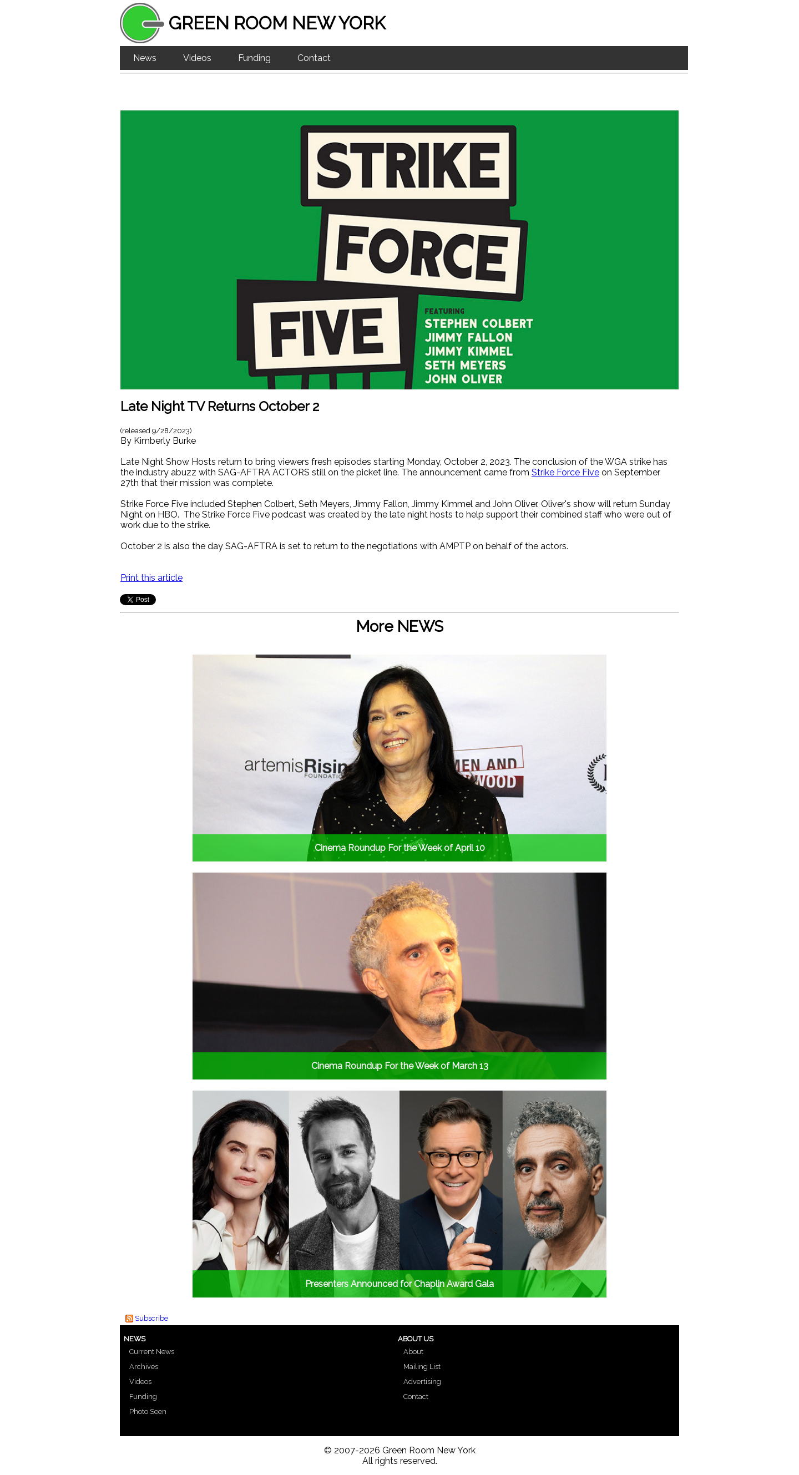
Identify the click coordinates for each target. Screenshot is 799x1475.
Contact (314, 58)
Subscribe (151, 1318)
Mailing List (422, 1366)
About (413, 1351)
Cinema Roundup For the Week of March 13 (399, 1066)
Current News (151, 1351)
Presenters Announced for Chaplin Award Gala (399, 1284)
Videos (197, 58)
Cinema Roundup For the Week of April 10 (400, 848)
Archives (143, 1366)
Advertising (422, 1381)
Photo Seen (147, 1411)
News (144, 58)
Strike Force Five (565, 472)
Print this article (151, 577)
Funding (254, 58)
